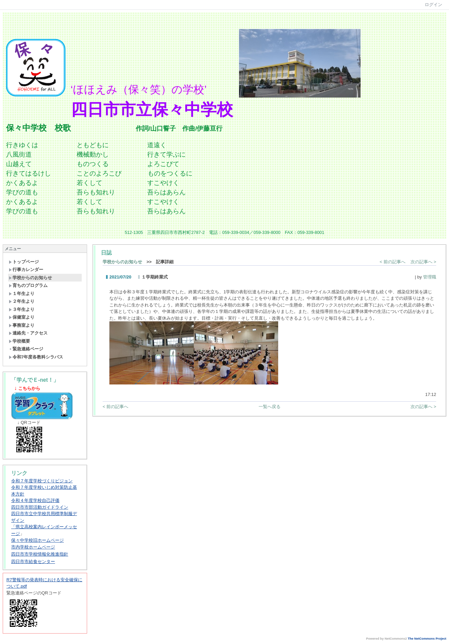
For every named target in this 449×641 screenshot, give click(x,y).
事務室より (21, 325)
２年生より (21, 301)
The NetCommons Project (427, 638)
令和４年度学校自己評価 (35, 500)
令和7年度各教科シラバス (36, 356)
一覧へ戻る (270, 406)
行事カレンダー (26, 269)
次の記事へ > (423, 261)
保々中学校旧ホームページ (37, 540)
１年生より (21, 293)
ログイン (433, 4)
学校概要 (19, 341)
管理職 (429, 276)
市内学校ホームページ (33, 547)
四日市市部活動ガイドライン (39, 507)
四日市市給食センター (33, 561)
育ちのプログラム (28, 285)
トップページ (24, 261)
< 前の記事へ (392, 261)
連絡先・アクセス (28, 333)
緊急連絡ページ (26, 348)
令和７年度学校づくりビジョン (42, 480)
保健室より (21, 317)
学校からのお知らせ (30, 277)
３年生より (21, 309)
